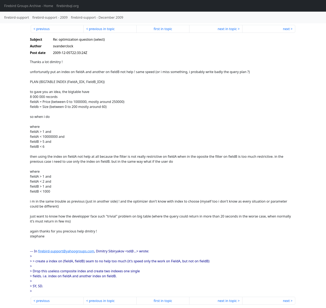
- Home (28, 6)
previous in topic (102, 29)
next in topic (227, 29)
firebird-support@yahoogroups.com (66, 251)
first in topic (163, 29)
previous (42, 29)
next (286, 29)
